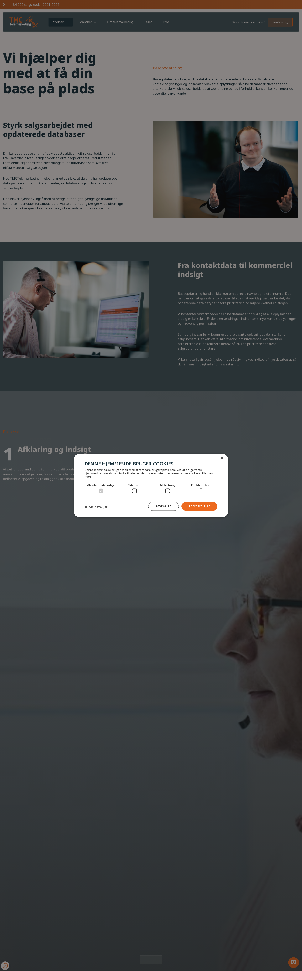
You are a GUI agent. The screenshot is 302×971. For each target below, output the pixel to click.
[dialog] (151, 485)
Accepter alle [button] (199, 506)
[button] (96, 507)
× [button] (221, 458)
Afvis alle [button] (163, 506)
